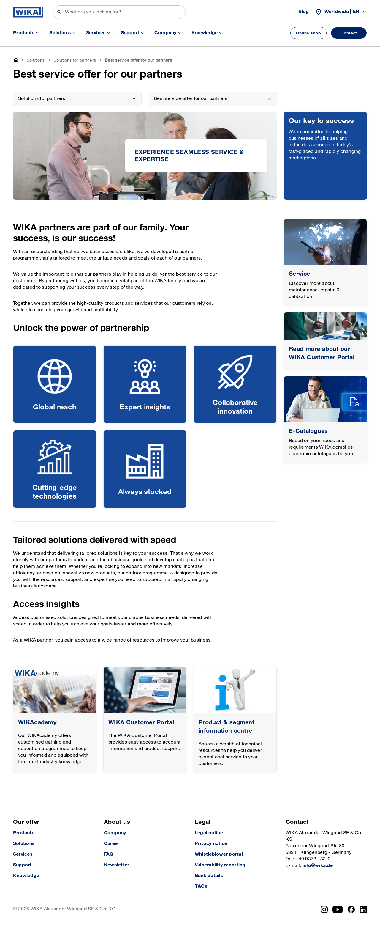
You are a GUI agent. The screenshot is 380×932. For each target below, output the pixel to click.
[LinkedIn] (363, 909)
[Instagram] (324, 909)
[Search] (119, 12)
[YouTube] (337, 909)
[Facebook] (351, 909)
